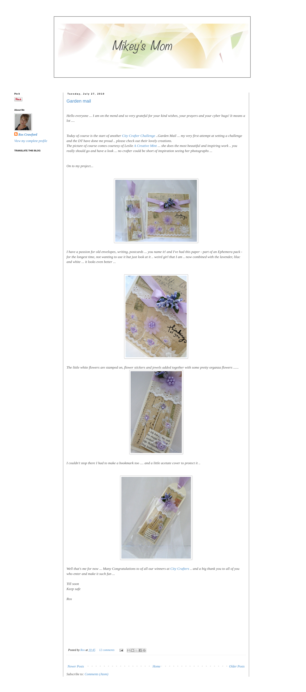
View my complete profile (30, 141)
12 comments (107, 650)
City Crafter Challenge (138, 136)
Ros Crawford (27, 134)
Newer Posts (76, 666)
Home (156, 666)
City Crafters (179, 569)
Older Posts (237, 666)
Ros (82, 650)
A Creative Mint (145, 146)
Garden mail (79, 101)
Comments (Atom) (96, 674)
